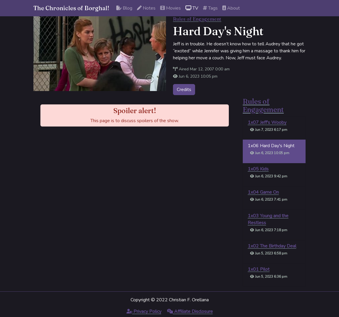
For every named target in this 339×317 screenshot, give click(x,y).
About (231, 8)
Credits (184, 89)
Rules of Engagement (197, 19)
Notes (146, 8)
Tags (210, 8)
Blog (124, 8)
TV (191, 8)
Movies (170, 8)
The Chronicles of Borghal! (71, 8)
